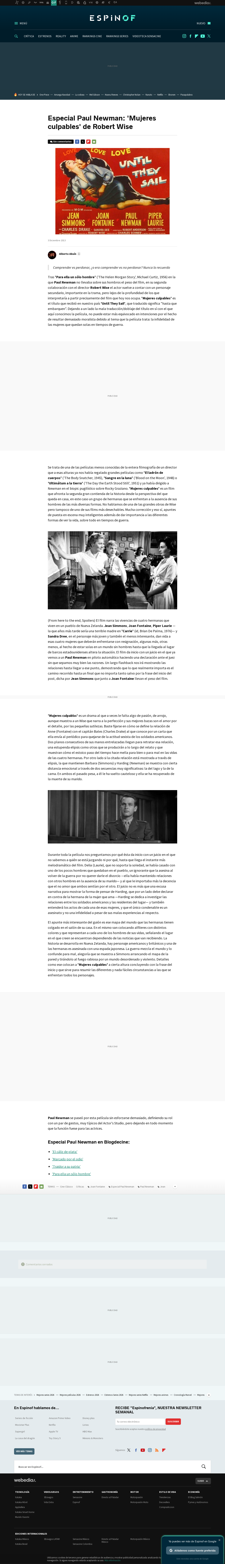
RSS (157, 1449)
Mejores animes (161, 1394)
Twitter (209, 36)
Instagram (184, 36)
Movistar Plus (22, 1424)
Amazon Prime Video (59, 1418)
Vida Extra (49, 1502)
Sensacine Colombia (82, 1544)
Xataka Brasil (21, 1544)
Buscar (204, 1467)
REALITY (61, 36)
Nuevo (201, 23)
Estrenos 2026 (92, 1394)
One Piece (44, 94)
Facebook (190, 36)
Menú (23, 23)
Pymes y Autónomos (198, 1502)
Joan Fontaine (97, 1186)
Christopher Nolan (131, 94)
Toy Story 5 (55, 1438)
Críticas (80, 1186)
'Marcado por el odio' (67, 1159)
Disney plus (89, 1418)
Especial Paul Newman (122, 1186)
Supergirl (20, 1431)
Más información (113, 1560)
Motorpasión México (140, 1539)
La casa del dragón (25, 1438)
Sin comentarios (62, 141)
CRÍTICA (29, 36)
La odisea (79, 94)
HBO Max (87, 1431)
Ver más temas (24, 1451)
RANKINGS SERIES (117, 36)
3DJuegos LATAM (52, 1539)
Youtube (203, 36)
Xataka (18, 1497)
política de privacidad (155, 1429)
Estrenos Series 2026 (114, 1394)
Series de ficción (24, 1418)
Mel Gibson (94, 94)
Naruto (149, 94)
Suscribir (173, 1421)
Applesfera (20, 1507)
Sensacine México (81, 1539)
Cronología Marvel (183, 1394)
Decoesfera (164, 1502)
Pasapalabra (186, 94)
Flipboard (196, 36)
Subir (200, 1480)
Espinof (112, 17)
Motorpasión (136, 1497)
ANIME (74, 36)
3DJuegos (48, 1497)
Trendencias (165, 1497)
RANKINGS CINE (92, 36)
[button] (69, 254)
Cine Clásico (66, 1186)
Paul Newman (147, 1186)
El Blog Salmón (195, 1497)
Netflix (160, 94)
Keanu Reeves (111, 94)
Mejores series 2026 (46, 1394)
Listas (86, 1424)
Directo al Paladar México (110, 1540)
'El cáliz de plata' (64, 1151)
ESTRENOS (45, 36)
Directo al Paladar (110, 1497)
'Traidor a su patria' (66, 1166)
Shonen (171, 94)
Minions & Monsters (93, 1438)
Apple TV (53, 1431)
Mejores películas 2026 (70, 1394)
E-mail (94, 142)
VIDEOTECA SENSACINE (147, 36)
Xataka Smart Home (24, 1512)
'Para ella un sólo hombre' (71, 1174)
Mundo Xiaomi (22, 1517)
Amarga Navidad (62, 94)
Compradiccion (166, 1507)
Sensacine (77, 1497)
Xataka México (22, 1539)
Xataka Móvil (21, 1502)
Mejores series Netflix (139, 1394)
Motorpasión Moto (139, 1502)
